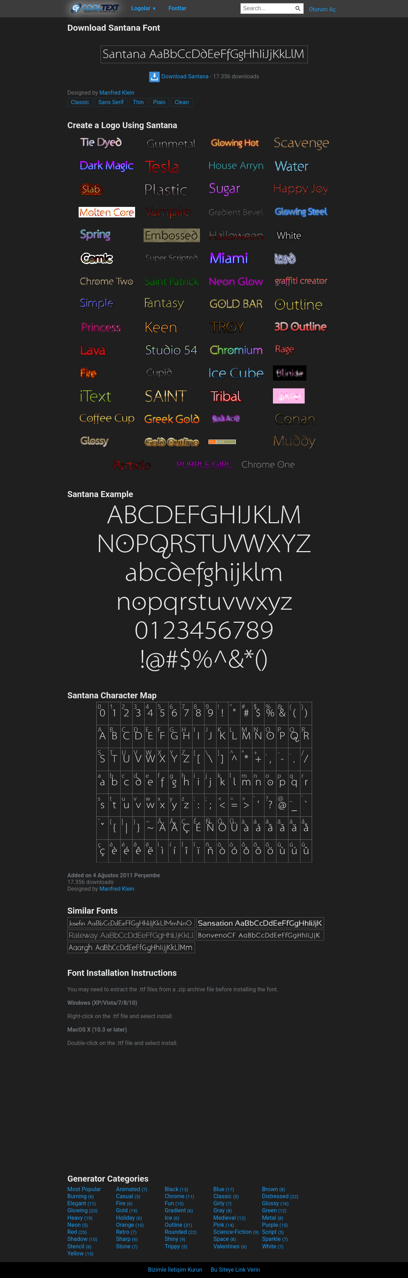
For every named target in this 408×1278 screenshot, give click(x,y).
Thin (138, 102)
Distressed (280, 1196)
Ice (172, 1217)
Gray (222, 1210)
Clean (182, 102)
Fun (174, 1203)
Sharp (127, 1239)
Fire (124, 1203)
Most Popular (84, 1189)
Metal (273, 1217)
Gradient (179, 1210)
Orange (130, 1225)
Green (274, 1210)
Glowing (82, 1210)
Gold (127, 1210)
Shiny (175, 1239)
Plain (159, 102)
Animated (131, 1189)
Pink (223, 1225)
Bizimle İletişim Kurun (175, 1269)
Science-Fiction (236, 1232)
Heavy (79, 1217)
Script (273, 1232)
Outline (178, 1225)
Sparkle (275, 1239)
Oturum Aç (322, 9)
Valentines (230, 1246)
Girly (222, 1203)
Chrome (179, 1196)
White (273, 1246)
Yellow (80, 1253)
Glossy (275, 1203)
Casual (128, 1196)
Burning (80, 1196)
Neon (77, 1225)
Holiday (129, 1217)
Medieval (229, 1217)
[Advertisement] (33, 128)
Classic (80, 102)
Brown (273, 1189)
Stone (127, 1246)
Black (176, 1189)
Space (224, 1239)
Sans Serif (111, 102)
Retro (126, 1232)
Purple (275, 1225)
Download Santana (179, 76)
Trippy (176, 1246)
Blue (223, 1189)
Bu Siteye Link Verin (235, 1269)
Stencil (79, 1246)
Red (77, 1232)
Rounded (181, 1232)
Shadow (82, 1239)
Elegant (81, 1203)
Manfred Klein (116, 92)
